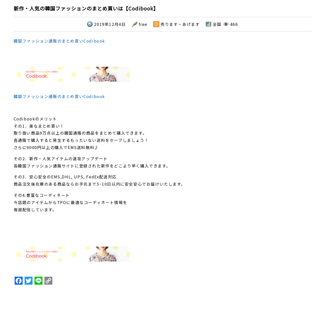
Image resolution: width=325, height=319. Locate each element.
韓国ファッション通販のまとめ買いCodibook (59, 41)
